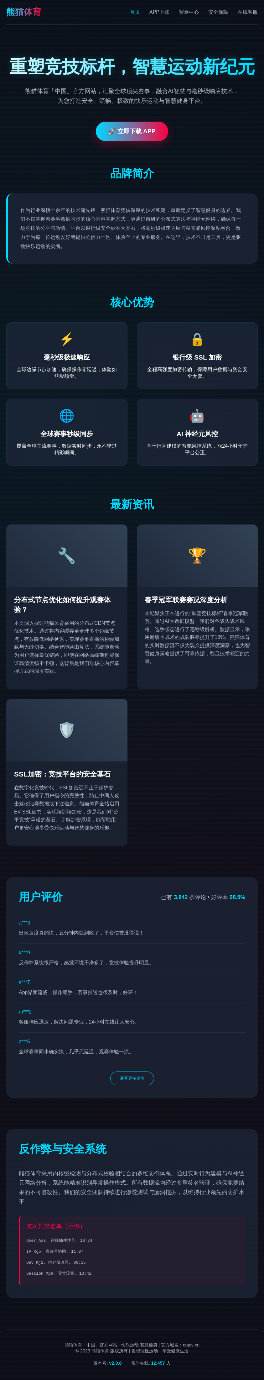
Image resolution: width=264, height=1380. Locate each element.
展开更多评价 (132, 1078)
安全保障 (218, 12)
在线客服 (248, 12)
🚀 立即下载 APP (131, 131)
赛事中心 (189, 12)
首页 (135, 12)
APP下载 (159, 12)
